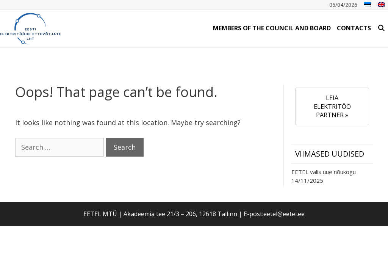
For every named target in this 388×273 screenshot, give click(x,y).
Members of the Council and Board (272, 28)
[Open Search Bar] (381, 28)
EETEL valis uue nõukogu (323, 172)
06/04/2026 (343, 4)
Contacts (354, 28)
